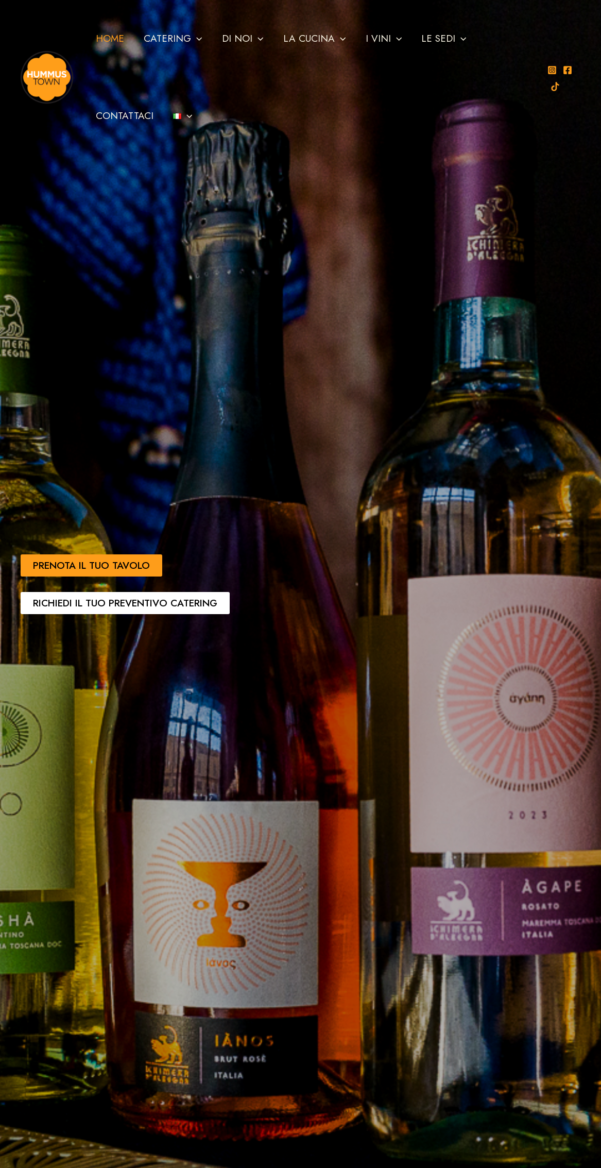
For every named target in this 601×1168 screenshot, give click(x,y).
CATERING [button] (173, 38)
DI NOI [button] (242, 38)
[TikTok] (554, 86)
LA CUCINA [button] (314, 38)
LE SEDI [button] (443, 38)
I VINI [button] (383, 38)
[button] (196, 38)
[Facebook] (567, 70)
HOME (110, 38)
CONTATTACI (124, 116)
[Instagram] (551, 70)
